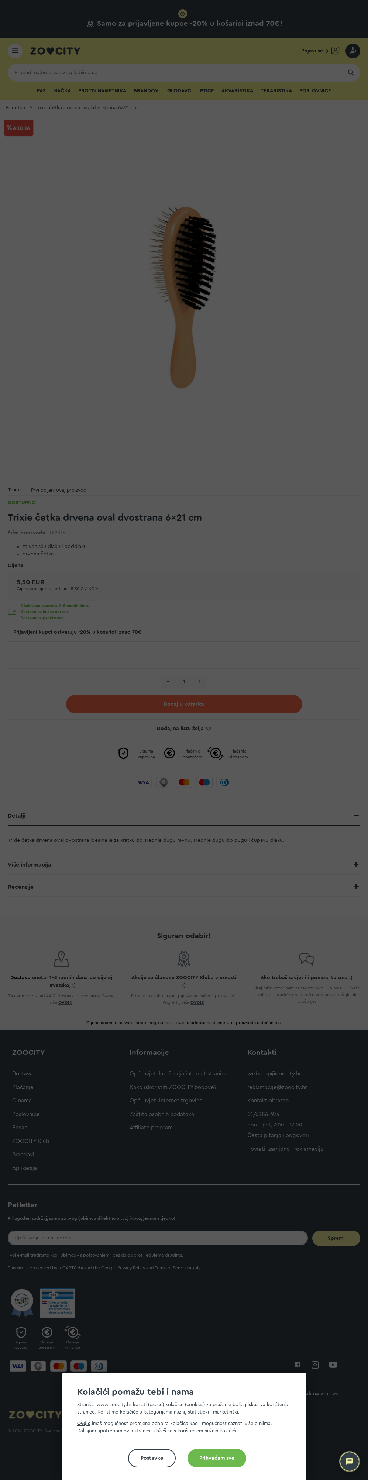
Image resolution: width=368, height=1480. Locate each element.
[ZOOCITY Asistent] (349, 1461)
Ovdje (83, 1423)
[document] (187, 1429)
